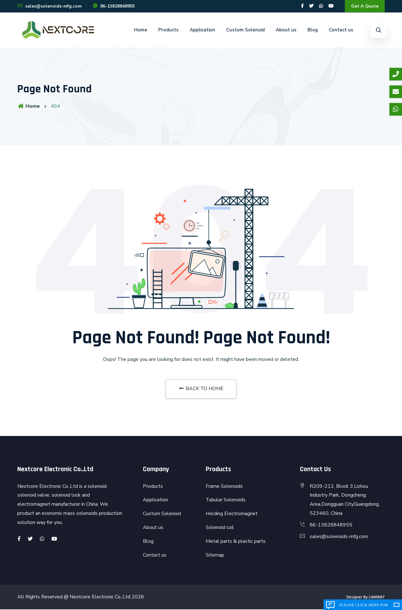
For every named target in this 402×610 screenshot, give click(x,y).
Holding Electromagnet (232, 514)
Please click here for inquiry (363, 606)
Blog (312, 30)
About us (286, 30)
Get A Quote (364, 6)
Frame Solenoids (224, 486)
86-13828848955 (113, 6)
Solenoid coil (220, 527)
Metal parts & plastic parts (236, 541)
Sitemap (215, 555)
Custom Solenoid (245, 30)
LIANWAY (377, 598)
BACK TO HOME (201, 389)
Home (140, 30)
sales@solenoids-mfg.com (49, 6)
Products (168, 30)
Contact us (341, 30)
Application (202, 30)
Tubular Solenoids (226, 500)
